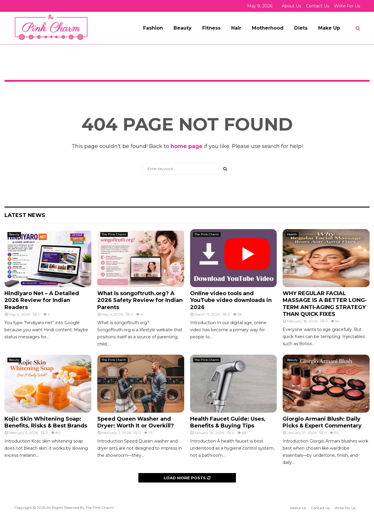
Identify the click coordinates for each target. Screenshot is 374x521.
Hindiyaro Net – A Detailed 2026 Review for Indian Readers (41, 300)
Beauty (183, 28)
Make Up (329, 28)
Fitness (211, 28)
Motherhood (268, 28)
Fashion (153, 28)
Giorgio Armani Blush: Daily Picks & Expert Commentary (322, 422)
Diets (300, 28)
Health (292, 234)
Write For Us (347, 6)
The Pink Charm (114, 234)
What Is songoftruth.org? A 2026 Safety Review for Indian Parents (140, 300)
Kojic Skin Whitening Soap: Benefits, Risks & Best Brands (45, 422)
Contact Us (317, 6)
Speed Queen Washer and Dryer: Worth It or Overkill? (135, 422)
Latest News (24, 215)
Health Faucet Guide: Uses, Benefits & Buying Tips (227, 422)
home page (187, 146)
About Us (291, 6)
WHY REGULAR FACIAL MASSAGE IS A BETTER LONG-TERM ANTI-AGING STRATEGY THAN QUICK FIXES (325, 303)
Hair (236, 28)
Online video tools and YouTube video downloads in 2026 (231, 300)
